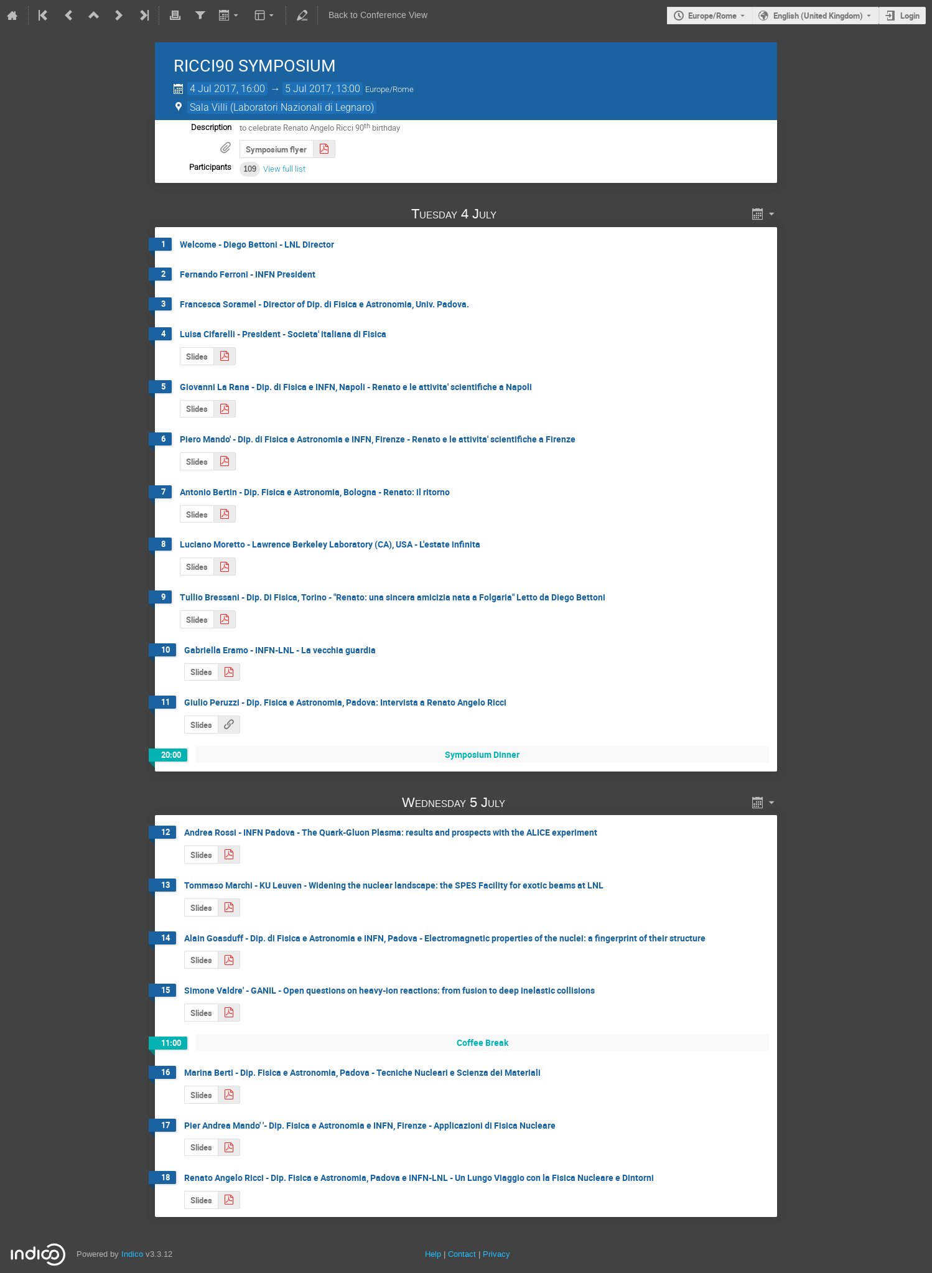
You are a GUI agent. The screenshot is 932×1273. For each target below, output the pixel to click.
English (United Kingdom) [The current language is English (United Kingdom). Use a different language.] (818, 15)
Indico (132, 1254)
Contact (462, 1254)
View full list (284, 169)
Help (433, 1254)
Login (910, 15)
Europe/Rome (712, 15)
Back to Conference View (378, 15)
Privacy (496, 1254)
